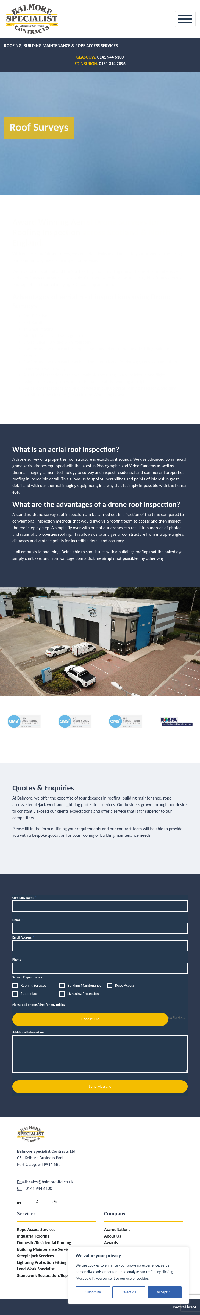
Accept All (165, 1292)
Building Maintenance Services (45, 1249)
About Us (112, 1236)
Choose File (90, 1019)
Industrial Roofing (33, 1236)
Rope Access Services (36, 1229)
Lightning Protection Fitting (41, 1262)
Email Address (23, 937)
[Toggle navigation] (185, 19)
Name (17, 920)
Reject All (129, 1292)
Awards (111, 1242)
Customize (93, 1292)
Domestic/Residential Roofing (44, 1242)
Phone (16, 959)
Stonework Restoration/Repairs (45, 1275)
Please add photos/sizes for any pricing (38, 1005)
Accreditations (117, 1229)
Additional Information (28, 1032)
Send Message (100, 1086)
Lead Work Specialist (36, 1268)
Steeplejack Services (35, 1255)
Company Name (24, 898)
